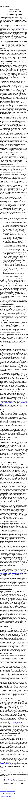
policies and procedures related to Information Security (13, 572)
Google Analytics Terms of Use (7, 402)
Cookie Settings (4, 791)
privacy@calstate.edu (15, 722)
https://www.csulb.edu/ (16, 28)
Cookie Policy (11, 791)
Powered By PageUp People (7, 796)
